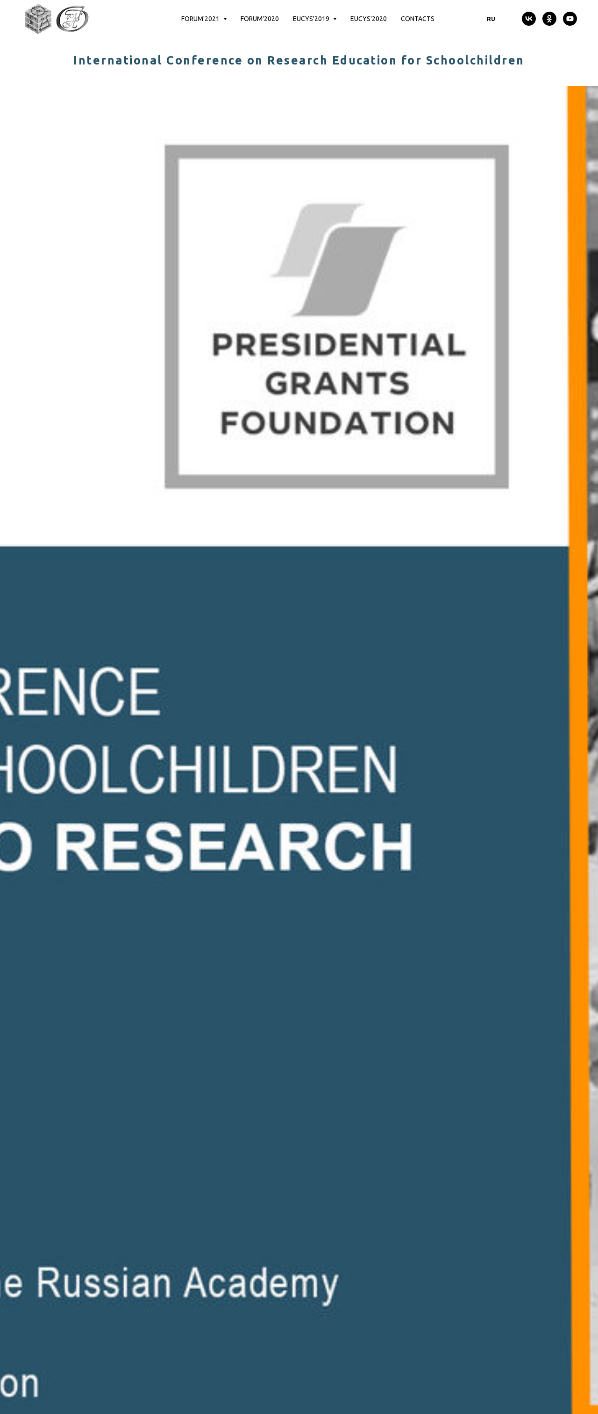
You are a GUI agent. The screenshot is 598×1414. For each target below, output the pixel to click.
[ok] (549, 19)
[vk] (529, 19)
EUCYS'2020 (368, 18)
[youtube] (570, 19)
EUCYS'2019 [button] (312, 18)
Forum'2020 (260, 18)
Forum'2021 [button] (201, 18)
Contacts (417, 18)
